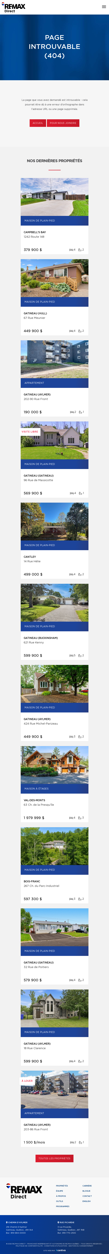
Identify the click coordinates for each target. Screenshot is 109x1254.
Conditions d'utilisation (55, 1246)
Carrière (87, 1186)
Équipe (59, 1191)
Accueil (38, 123)
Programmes (62, 1206)
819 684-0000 (18, 1233)
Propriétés (62, 1186)
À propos (61, 1196)
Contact (87, 1196)
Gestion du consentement (80, 1246)
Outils (59, 1201)
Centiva (61, 1250)
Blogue (86, 1191)
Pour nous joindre (63, 123)
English (87, 1201)
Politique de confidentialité (29, 1246)
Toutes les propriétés (54, 1159)
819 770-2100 (69, 1233)
